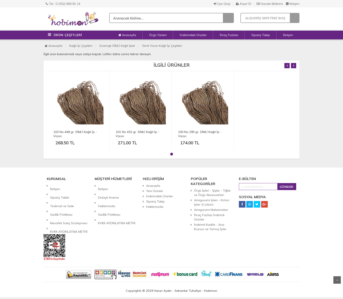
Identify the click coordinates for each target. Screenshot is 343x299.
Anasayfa (127, 35)
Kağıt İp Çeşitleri (80, 46)
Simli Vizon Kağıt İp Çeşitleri (162, 46)
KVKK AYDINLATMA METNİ (69, 212)
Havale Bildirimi (270, 4)
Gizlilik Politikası (61, 201)
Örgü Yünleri (158, 35)
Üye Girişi (222, 4)
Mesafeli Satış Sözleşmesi (68, 207)
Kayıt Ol (243, 4)
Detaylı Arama (108, 191)
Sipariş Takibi (59, 191)
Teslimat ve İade (62, 196)
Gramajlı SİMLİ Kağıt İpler (117, 46)
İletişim (292, 4)
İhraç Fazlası (229, 35)
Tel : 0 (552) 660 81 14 (63, 4)
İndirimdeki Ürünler (193, 35)
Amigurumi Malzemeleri (211, 210)
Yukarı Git (337, 280)
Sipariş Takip (260, 35)
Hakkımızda (106, 196)
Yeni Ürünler (154, 191)
